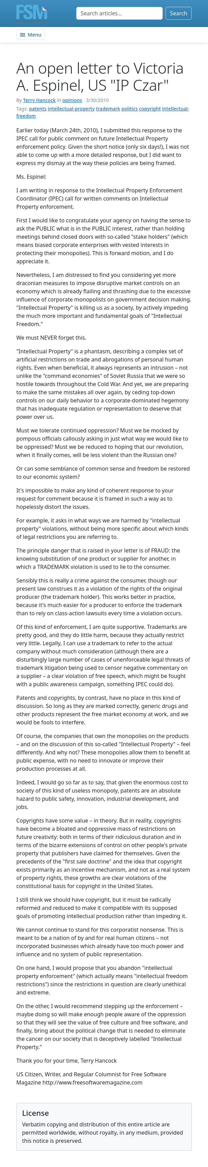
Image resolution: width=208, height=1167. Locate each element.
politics (129, 108)
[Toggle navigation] (30, 35)
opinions (72, 100)
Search (178, 13)
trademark (108, 108)
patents (38, 108)
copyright (150, 108)
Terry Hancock (39, 100)
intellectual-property (71, 108)
